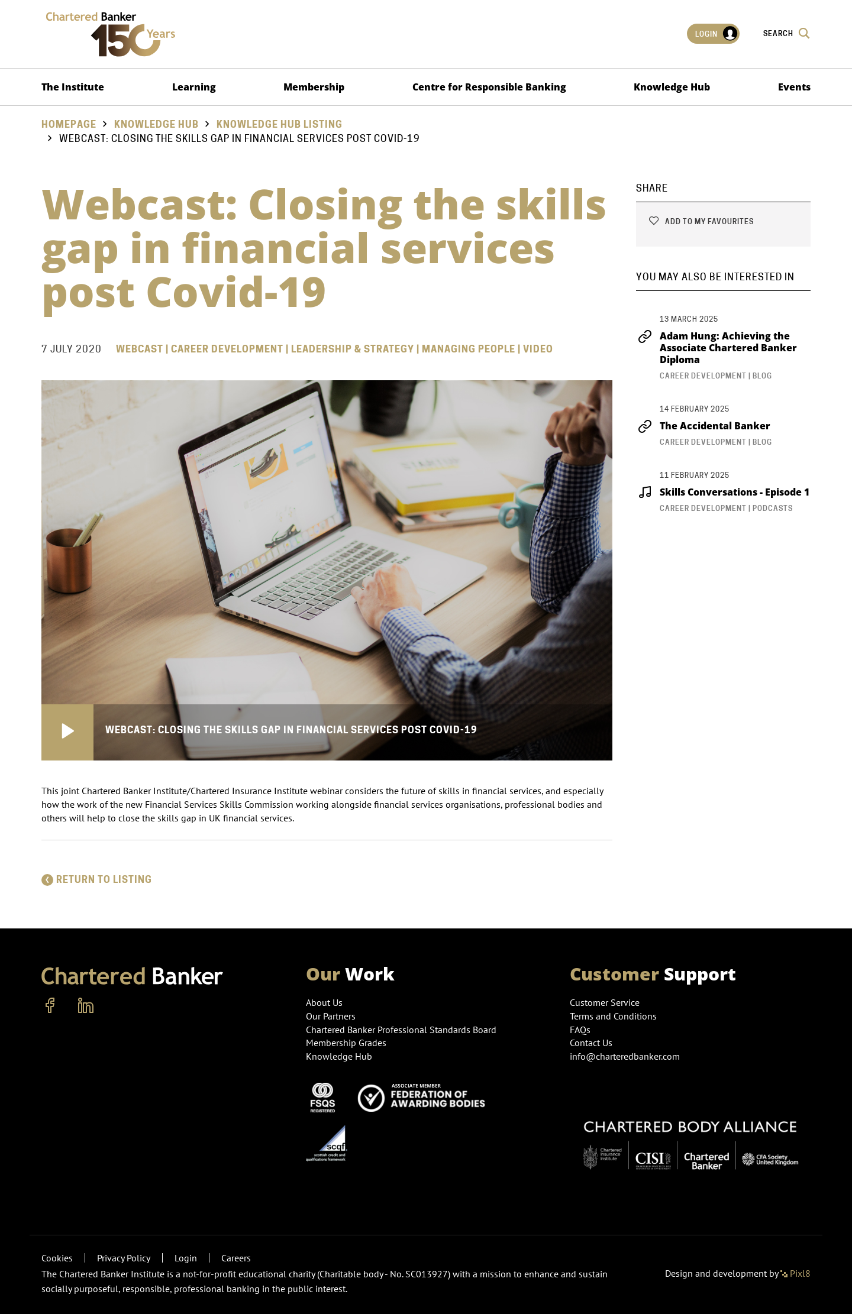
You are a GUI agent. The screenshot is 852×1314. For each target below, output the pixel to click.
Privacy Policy (123, 1258)
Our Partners (331, 1016)
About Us (324, 1002)
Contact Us (591, 1042)
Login (716, 33)
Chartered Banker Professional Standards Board (401, 1029)
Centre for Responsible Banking (489, 86)
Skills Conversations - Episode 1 (722, 492)
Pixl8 (795, 1273)
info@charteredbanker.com (626, 1056)
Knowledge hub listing (280, 124)
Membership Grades (346, 1042)
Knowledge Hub (672, 86)
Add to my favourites (701, 221)
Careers (236, 1258)
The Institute (72, 86)
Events (794, 86)
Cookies (57, 1258)
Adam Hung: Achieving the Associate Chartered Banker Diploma (716, 347)
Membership (313, 86)
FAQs (580, 1029)
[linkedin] (86, 1005)
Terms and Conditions (613, 1016)
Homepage (68, 124)
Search (787, 33)
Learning (194, 86)
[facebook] (50, 1005)
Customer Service (605, 1002)
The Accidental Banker (703, 426)
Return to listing (96, 879)
